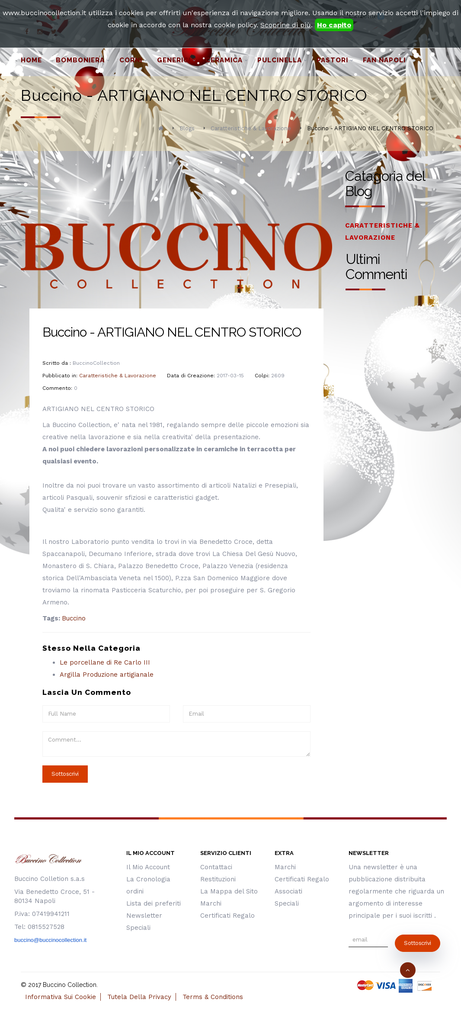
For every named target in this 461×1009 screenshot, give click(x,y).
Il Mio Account (148, 867)
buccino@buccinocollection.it (50, 940)
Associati (288, 891)
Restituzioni (218, 879)
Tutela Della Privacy (139, 997)
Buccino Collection (69, 984)
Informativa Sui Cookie (60, 997)
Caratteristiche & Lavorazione (251, 128)
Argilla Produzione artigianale (107, 674)
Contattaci (216, 867)
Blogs (187, 128)
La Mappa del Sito (229, 891)
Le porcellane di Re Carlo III (105, 662)
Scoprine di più (285, 25)
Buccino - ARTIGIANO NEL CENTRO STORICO (370, 128)
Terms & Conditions (212, 997)
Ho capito (334, 25)
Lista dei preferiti (153, 903)
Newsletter (144, 915)
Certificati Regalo (227, 915)
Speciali (138, 928)
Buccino (74, 618)
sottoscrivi (417, 943)
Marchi (210, 903)
